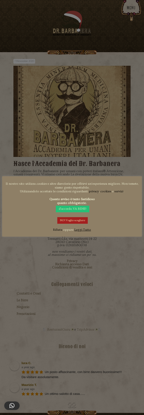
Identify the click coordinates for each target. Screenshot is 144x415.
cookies (105, 191)
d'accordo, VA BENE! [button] (72, 209)
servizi (118, 191)
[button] (12, 405)
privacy (94, 191)
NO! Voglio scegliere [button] (72, 220)
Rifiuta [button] (57, 230)
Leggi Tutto (82, 229)
